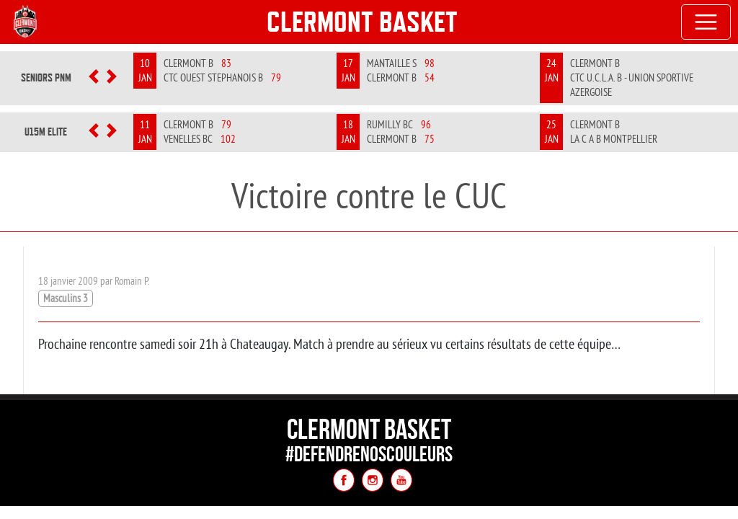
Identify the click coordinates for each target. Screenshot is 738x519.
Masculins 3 (65, 298)
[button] (94, 78)
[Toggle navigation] (706, 22)
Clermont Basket (362, 21)
